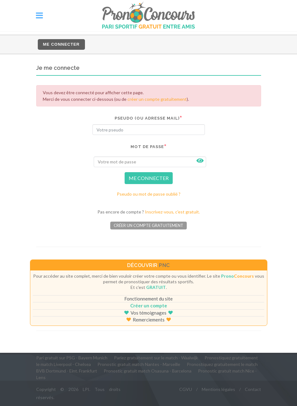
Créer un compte (148, 305)
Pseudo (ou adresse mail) (147, 118)
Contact (253, 389)
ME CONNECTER (149, 178)
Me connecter (61, 44)
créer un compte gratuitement (157, 99)
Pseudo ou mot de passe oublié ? (149, 194)
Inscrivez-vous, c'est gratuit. (172, 211)
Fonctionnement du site (148, 298)
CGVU (185, 389)
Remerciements (148, 319)
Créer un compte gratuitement (148, 225)
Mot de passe (147, 146)
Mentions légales (218, 389)
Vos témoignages (148, 313)
